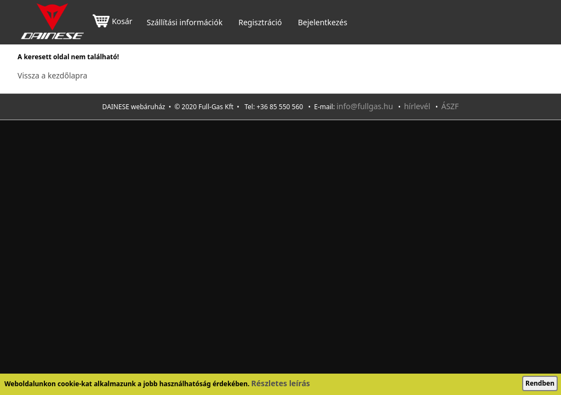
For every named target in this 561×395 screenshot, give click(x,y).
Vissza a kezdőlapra (52, 75)
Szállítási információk (184, 22)
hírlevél (417, 106)
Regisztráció (260, 22)
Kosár (112, 22)
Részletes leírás (280, 383)
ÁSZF (450, 106)
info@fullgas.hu (364, 106)
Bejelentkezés (322, 22)
